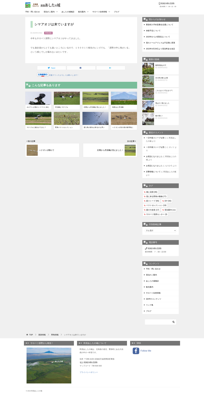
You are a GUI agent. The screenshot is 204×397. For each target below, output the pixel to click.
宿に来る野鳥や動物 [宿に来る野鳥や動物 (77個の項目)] (156, 196)
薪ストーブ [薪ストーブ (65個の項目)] (152, 201)
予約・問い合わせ (32, 12)
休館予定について (153, 31)
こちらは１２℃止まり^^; (166, 92)
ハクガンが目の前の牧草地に (122, 127)
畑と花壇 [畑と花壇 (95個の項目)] (151, 192)
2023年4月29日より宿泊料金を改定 (160, 49)
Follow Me (142, 351)
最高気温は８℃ (166, 66)
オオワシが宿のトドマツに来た (38, 107)
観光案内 (81, 12)
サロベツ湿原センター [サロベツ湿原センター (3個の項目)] (156, 214)
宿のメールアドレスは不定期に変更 (160, 43)
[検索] (160, 322)
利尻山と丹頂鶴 (118, 107)
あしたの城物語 (68, 12)
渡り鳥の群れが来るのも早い (94, 127)
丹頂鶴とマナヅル (61, 107)
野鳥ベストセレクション (64, 127)
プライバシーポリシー (89, 372)
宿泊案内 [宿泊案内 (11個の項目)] (170, 210)
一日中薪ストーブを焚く (156, 138)
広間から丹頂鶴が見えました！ (95, 107)
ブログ (116, 12)
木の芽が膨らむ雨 (166, 79)
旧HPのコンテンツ (153, 299)
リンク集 (149, 305)
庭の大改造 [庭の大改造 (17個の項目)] (152, 210)
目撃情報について (153, 172)
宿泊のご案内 (49, 12)
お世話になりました (154, 156)
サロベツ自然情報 (99, 12)
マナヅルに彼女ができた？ (36, 127)
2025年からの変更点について (158, 37)
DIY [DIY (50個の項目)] (168, 201)
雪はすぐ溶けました (166, 104)
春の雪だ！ (166, 117)
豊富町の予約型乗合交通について (159, 25)
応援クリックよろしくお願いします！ (64, 75)
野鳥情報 (48, 33)
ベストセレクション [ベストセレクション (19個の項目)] (156, 205)
